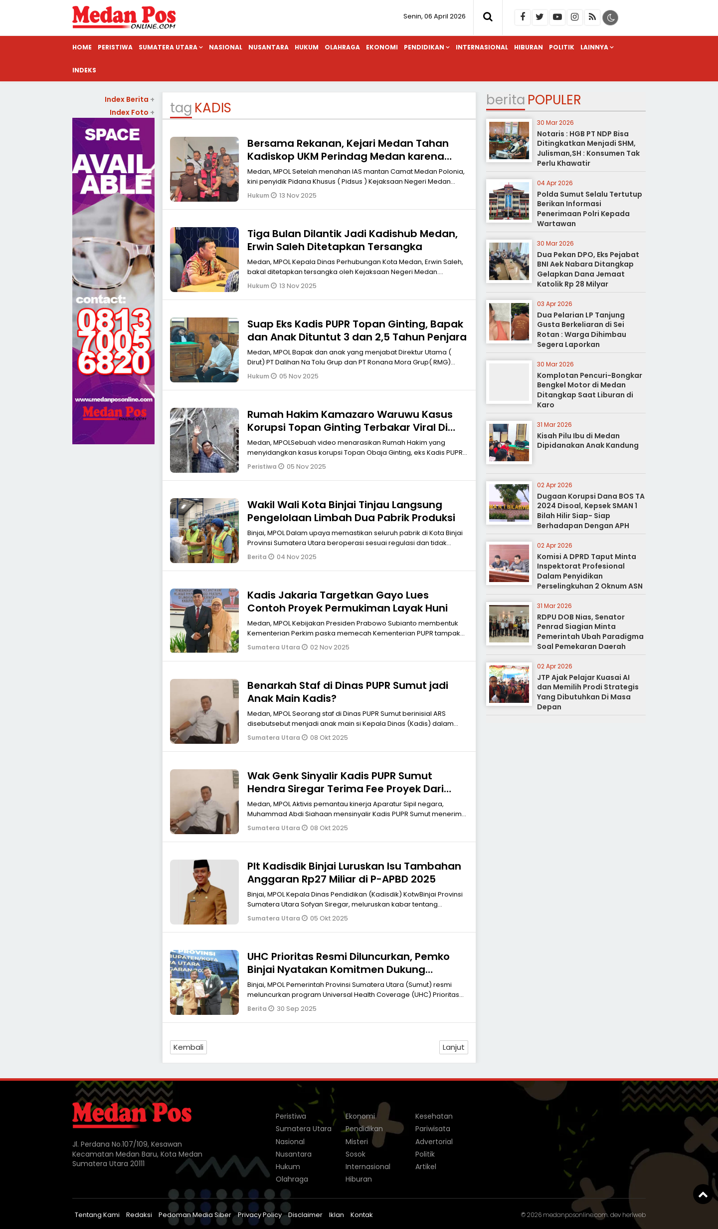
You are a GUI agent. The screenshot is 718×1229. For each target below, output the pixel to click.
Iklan (336, 1215)
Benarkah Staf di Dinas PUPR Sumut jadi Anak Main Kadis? (347, 691)
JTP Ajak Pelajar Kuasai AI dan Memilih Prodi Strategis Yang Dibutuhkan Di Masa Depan (588, 692)
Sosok (355, 1154)
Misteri (357, 1142)
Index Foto (132, 112)
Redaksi (139, 1215)
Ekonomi (382, 47)
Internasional (482, 47)
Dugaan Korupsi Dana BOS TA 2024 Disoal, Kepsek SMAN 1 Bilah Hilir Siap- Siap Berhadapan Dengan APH (591, 511)
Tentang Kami (97, 1215)
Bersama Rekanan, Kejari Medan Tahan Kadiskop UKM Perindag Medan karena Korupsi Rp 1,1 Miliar (348, 156)
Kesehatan (434, 1116)
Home (82, 47)
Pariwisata (432, 1129)
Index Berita (130, 99)
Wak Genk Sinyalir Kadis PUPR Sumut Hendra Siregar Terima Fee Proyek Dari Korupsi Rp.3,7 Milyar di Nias (345, 789)
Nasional (225, 47)
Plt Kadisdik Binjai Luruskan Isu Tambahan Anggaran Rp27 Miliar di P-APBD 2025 (354, 872)
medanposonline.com (575, 1215)
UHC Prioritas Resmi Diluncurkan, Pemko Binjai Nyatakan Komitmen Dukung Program (348, 969)
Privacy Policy (260, 1215)
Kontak (362, 1215)
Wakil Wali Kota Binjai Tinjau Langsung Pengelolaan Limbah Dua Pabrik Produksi (351, 511)
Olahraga (342, 47)
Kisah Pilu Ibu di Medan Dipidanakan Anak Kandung (588, 441)
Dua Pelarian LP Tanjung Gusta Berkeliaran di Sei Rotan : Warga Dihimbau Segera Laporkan (581, 329)
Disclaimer (305, 1215)
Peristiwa (115, 47)
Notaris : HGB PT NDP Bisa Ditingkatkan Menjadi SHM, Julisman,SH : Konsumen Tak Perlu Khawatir (588, 148)
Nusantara (268, 47)
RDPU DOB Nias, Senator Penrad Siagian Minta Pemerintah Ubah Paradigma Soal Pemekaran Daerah (590, 631)
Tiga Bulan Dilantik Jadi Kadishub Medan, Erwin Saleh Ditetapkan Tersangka (352, 240)
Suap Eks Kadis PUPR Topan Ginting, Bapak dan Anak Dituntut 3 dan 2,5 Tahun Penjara (357, 330)
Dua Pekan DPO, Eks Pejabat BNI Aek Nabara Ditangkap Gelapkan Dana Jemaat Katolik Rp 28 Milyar (588, 269)
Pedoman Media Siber (195, 1215)
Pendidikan (424, 47)
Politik (561, 47)
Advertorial (434, 1142)
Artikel (425, 1167)
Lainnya (594, 47)
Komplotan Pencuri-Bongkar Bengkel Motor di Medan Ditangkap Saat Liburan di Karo (589, 390)
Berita (257, 557)
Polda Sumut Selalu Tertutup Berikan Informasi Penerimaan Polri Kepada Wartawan (589, 209)
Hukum (307, 47)
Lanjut (454, 1047)
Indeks (84, 70)
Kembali (188, 1047)
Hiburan (528, 47)
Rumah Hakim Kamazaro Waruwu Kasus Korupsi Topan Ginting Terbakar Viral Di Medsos (350, 427)
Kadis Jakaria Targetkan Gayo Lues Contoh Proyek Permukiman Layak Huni (347, 601)
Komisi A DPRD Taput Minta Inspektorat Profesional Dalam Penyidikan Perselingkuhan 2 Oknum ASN (590, 571)
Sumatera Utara (168, 47)
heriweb (634, 1215)
